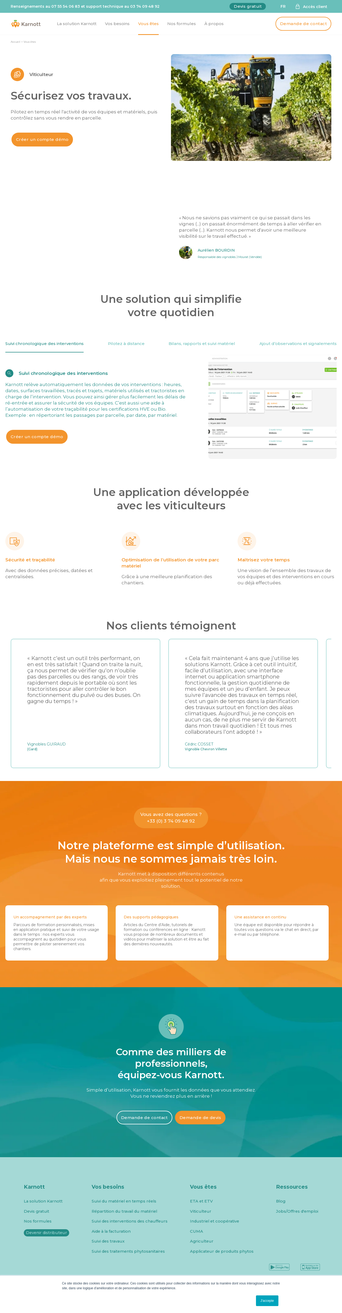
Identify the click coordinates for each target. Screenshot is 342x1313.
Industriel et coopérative (214, 1221)
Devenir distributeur (46, 1232)
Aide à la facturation (111, 1231)
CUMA (196, 1231)
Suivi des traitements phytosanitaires (128, 1251)
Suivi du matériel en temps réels (124, 1201)
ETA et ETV (201, 1201)
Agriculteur (201, 1241)
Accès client (315, 7)
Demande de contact (303, 23)
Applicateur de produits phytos (222, 1251)
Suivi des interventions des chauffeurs (130, 1221)
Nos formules (38, 1221)
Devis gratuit (248, 6)
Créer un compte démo (42, 139)
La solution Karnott (43, 1201)
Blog (280, 1201)
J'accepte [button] (267, 1301)
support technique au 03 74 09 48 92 (123, 6)
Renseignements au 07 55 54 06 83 (45, 6)
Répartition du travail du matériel (124, 1211)
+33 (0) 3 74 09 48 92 (171, 821)
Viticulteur (200, 1211)
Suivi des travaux (108, 1241)
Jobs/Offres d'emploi (297, 1211)
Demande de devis (200, 1117)
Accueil (15, 41)
